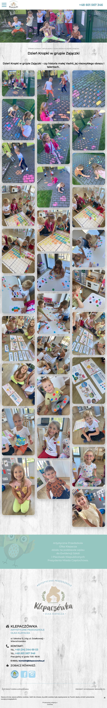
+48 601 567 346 (91, 5)
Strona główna (34, 49)
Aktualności (47, 49)
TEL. (24, 649)
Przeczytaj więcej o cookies (49, 703)
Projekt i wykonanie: (90, 689)
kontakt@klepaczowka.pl (31, 661)
